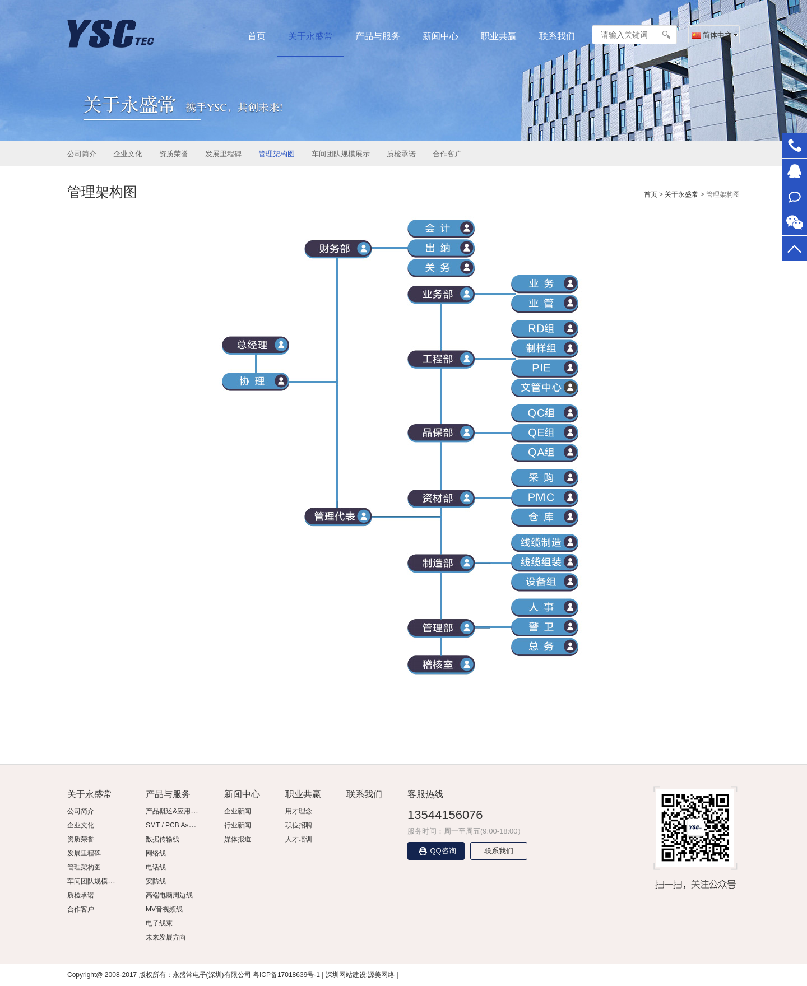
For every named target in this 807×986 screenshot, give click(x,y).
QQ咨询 (436, 851)
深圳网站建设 (346, 975)
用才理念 (298, 811)
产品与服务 (377, 36)
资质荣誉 (173, 154)
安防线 (156, 881)
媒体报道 (237, 839)
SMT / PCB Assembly (178, 825)
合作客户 (447, 154)
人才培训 (298, 839)
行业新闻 (237, 825)
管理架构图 (276, 154)
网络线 (156, 853)
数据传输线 (162, 839)
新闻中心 (440, 36)
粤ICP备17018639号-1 (286, 975)
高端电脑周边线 (169, 895)
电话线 (156, 867)
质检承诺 (401, 154)
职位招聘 (298, 825)
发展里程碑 (223, 154)
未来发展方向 (166, 937)
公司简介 (81, 154)
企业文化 (127, 154)
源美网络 (381, 975)
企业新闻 (237, 811)
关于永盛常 (310, 36)
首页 (257, 36)
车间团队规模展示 (341, 154)
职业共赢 (499, 36)
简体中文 (712, 35)
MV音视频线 (164, 909)
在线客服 (794, 171)
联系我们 (557, 36)
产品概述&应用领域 (175, 811)
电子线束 (159, 923)
